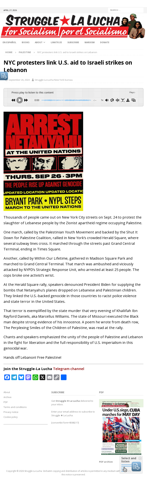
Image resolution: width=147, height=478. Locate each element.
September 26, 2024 (19, 79)
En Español (9, 42)
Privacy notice (11, 412)
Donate (104, 42)
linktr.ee (56, 42)
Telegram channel (68, 368)
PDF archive (106, 461)
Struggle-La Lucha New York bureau (54, 79)
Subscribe (73, 42)
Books (25, 42)
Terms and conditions (15, 407)
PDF (6, 402)
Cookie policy (11, 417)
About (38, 42)
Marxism (90, 42)
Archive (7, 397)
